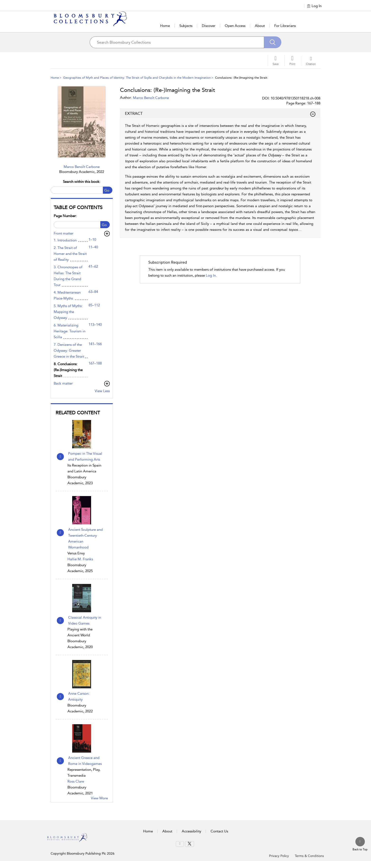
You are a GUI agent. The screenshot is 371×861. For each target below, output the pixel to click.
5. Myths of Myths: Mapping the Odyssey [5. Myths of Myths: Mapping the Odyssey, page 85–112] (68, 312)
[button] (292, 60)
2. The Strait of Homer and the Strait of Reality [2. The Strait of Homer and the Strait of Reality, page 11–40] (70, 254)
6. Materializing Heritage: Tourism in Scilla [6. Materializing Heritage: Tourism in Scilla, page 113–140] (69, 331)
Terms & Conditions (309, 856)
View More (99, 798)
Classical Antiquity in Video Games (84, 620)
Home (165, 26)
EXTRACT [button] (220, 113)
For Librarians (285, 26)
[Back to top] (360, 844)
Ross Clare (75, 781)
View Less (102, 391)
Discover (208, 26)
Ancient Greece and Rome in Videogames (85, 761)
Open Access (235, 26)
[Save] (276, 61)
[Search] (272, 42)
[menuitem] (180, 844)
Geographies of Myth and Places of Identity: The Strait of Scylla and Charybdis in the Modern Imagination (137, 77)
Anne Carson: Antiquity (78, 696)
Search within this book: (81, 182)
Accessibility (191, 831)
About (260, 26)
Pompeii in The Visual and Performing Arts (85, 456)
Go (106, 190)
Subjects (185, 26)
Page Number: (65, 216)
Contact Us (219, 831)
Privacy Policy (279, 856)
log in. (211, 275)
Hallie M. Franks (80, 559)
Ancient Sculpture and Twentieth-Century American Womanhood (85, 538)
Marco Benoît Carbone (82, 167)
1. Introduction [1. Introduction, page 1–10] (65, 240)
